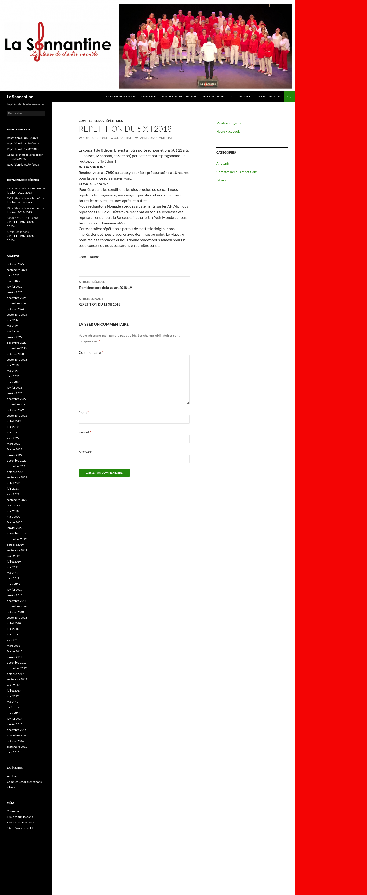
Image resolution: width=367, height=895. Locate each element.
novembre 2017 (17, 668)
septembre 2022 (17, 415)
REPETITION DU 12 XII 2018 (134, 301)
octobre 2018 (15, 612)
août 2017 (13, 685)
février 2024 (14, 331)
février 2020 (14, 522)
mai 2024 (12, 326)
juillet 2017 (14, 690)
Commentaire (91, 352)
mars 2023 (13, 382)
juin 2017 (13, 696)
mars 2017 (13, 713)
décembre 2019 (16, 533)
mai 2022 (12, 432)
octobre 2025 (15, 264)
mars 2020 (13, 516)
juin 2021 (13, 488)
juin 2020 (13, 511)
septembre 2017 (17, 679)
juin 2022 (13, 427)
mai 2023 (12, 370)
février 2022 (14, 449)
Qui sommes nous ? (119, 96)
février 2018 (14, 651)
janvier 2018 (14, 657)
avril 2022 (13, 438)
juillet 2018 (14, 623)
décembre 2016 (16, 730)
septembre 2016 (17, 746)
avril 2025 (13, 275)
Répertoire (148, 96)
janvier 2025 (14, 292)
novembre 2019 (17, 539)
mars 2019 (13, 584)
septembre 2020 (17, 500)
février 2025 (14, 286)
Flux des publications (20, 817)
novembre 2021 (17, 466)
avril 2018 (13, 640)
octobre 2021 (15, 471)
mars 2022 (13, 443)
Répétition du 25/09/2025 (23, 143)
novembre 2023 (17, 348)
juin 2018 (13, 629)
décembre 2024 (16, 298)
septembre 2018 (17, 617)
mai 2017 (12, 702)
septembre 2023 (17, 359)
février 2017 (14, 718)
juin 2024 (13, 320)
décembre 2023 (16, 342)
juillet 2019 (14, 561)
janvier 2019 (14, 595)
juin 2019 (13, 567)
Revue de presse (213, 96)
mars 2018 (13, 645)
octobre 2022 (15, 410)
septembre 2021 (17, 477)
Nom (84, 412)
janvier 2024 (14, 337)
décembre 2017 (16, 662)
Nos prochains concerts (179, 96)
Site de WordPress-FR (20, 828)
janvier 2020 (14, 528)
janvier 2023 (14, 393)
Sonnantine (123, 138)
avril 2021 (13, 494)
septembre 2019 (17, 550)
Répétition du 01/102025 (22, 138)
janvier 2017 (14, 724)
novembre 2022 (17, 404)
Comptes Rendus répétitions (101, 121)
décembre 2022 (16, 399)
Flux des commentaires (21, 822)
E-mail (85, 432)
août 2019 (13, 556)
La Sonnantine (20, 96)
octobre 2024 (15, 309)
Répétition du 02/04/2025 (23, 164)
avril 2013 (13, 752)
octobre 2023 (15, 354)
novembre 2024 (17, 303)
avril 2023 (13, 376)
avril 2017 (13, 707)
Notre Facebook (228, 131)
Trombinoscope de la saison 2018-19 (134, 284)
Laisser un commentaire (157, 138)
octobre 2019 (15, 544)
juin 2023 (13, 365)
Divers (221, 180)
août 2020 (13, 505)
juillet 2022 (14, 421)
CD (231, 96)
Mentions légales (228, 123)
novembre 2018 (17, 606)
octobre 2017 (15, 673)
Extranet (245, 96)
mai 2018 (12, 634)
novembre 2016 (17, 735)
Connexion (14, 811)
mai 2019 (12, 572)
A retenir (222, 163)
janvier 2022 (14, 455)
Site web (85, 451)
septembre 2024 (17, 314)
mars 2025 (13, 281)
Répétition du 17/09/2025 (23, 149)
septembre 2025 (17, 269)
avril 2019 (13, 578)
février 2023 (14, 387)
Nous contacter (269, 96)
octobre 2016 (15, 741)
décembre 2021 (16, 460)
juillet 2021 (14, 483)
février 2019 (14, 589)
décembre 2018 (16, 601)
